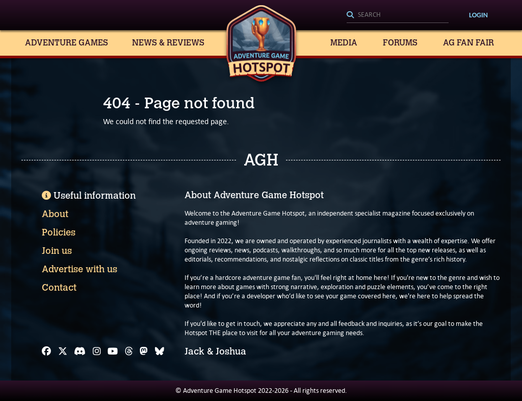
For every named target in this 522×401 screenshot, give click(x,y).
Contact (59, 287)
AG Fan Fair (468, 43)
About (55, 214)
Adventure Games (66, 43)
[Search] (398, 15)
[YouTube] (113, 351)
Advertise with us (79, 269)
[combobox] (398, 15)
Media (343, 43)
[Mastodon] (144, 351)
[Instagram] (97, 351)
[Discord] (80, 351)
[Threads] (129, 351)
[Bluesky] (159, 351)
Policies (58, 232)
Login (478, 15)
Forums (400, 43)
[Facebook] (46, 351)
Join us (57, 250)
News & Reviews (168, 43)
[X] (62, 351)
